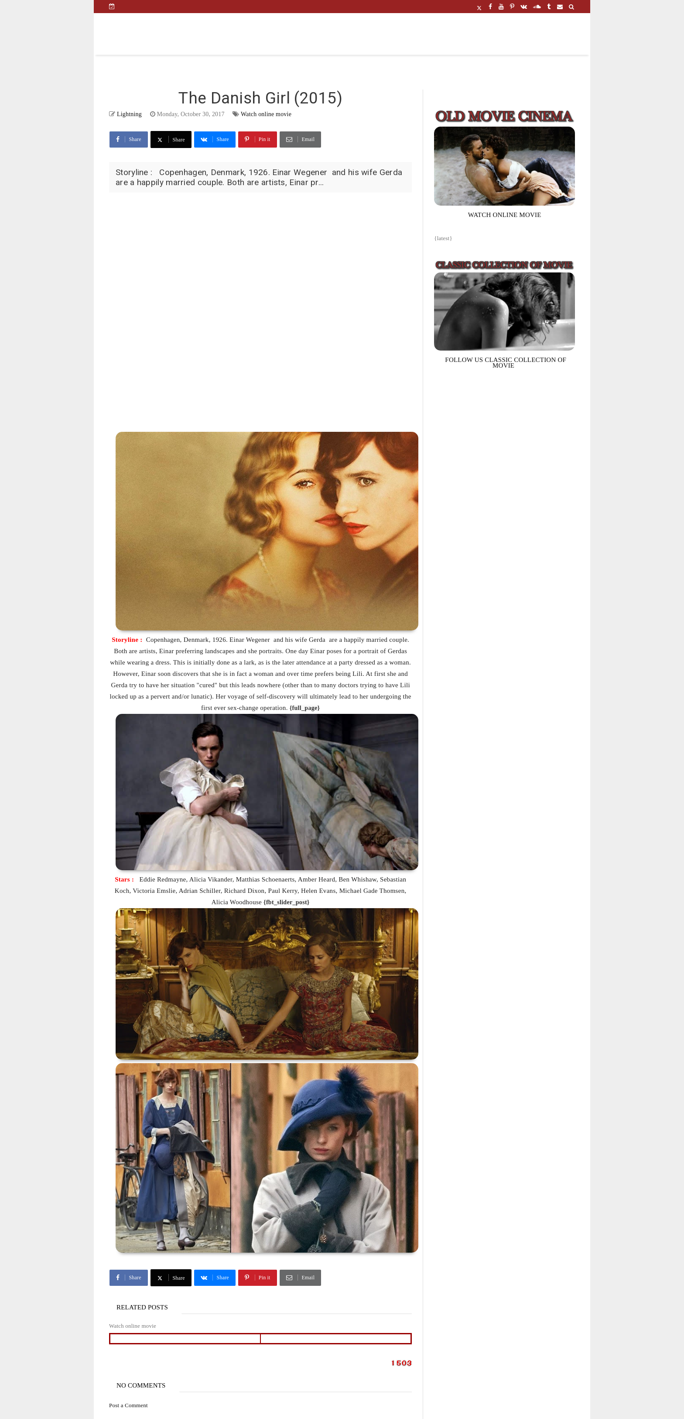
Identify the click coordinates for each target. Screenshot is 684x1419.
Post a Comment (128, 1405)
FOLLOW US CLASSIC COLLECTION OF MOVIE (505, 362)
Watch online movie (266, 114)
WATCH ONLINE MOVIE (504, 214)
